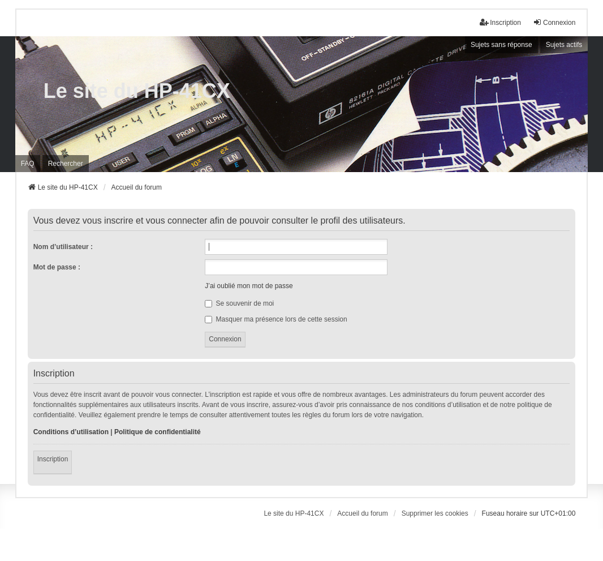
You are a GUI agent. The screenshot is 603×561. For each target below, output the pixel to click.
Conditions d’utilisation (71, 432)
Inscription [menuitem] (500, 22)
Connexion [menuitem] (554, 22)
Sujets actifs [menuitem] (564, 45)
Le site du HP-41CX (137, 90)
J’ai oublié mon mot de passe (248, 286)
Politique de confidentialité (157, 432)
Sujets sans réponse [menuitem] (501, 45)
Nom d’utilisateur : (63, 247)
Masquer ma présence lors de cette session (276, 319)
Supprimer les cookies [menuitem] (435, 513)
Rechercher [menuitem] (65, 164)
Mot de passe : (56, 267)
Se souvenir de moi (239, 303)
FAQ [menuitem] (28, 164)
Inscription (52, 459)
